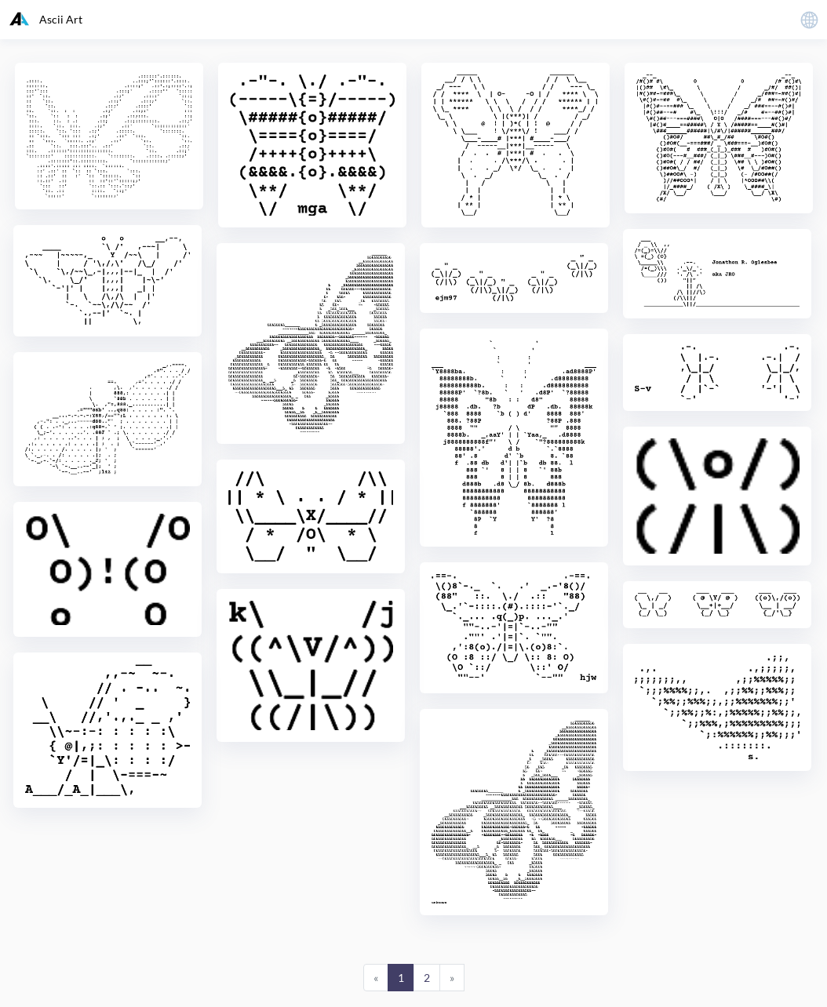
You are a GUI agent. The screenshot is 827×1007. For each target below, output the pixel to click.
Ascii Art (45, 18)
